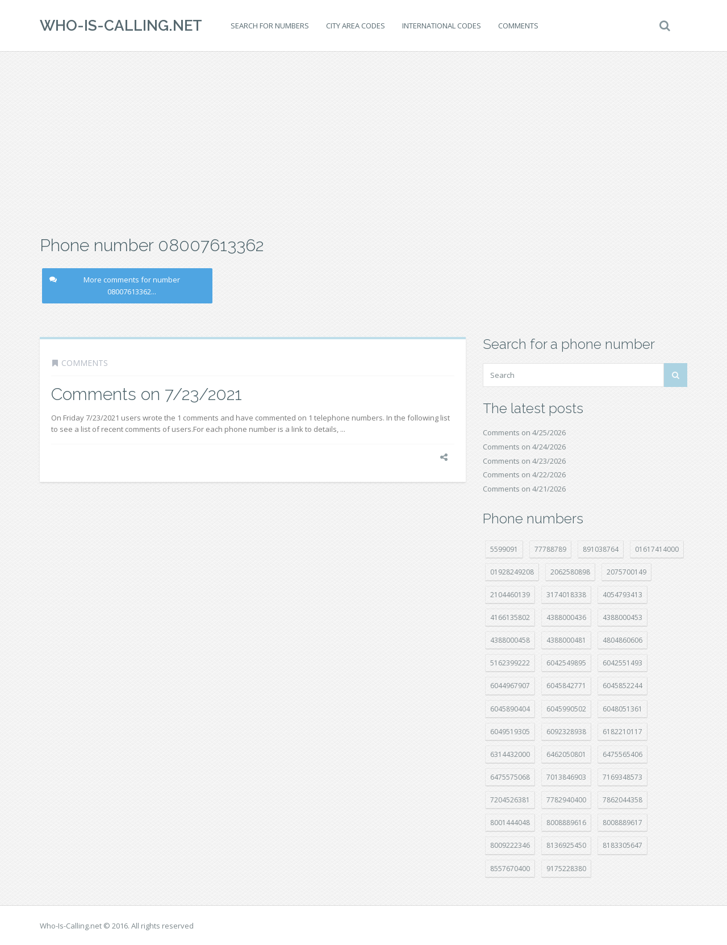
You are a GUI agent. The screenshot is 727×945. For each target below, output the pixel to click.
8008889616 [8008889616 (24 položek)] (566, 822)
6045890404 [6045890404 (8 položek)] (510, 709)
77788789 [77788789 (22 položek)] (550, 549)
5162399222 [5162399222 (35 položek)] (510, 663)
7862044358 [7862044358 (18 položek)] (622, 800)
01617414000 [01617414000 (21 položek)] (657, 549)
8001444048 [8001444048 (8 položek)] (510, 822)
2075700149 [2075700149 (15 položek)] (626, 572)
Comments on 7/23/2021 (146, 394)
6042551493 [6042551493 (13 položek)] (622, 663)
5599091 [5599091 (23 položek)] (504, 549)
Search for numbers (270, 25)
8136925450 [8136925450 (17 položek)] (566, 845)
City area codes (355, 25)
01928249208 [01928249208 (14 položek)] (512, 572)
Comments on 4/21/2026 (524, 489)
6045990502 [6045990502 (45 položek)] (566, 709)
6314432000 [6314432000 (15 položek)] (510, 754)
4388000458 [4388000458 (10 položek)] (510, 640)
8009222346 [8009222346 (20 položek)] (510, 845)
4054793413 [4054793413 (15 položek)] (622, 595)
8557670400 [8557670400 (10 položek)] (510, 868)
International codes (441, 25)
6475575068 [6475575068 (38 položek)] (510, 777)
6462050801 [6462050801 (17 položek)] (566, 754)
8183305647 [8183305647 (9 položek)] (622, 845)
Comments (518, 25)
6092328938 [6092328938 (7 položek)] (566, 731)
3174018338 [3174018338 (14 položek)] (566, 595)
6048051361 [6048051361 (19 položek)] (622, 709)
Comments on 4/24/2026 (524, 447)
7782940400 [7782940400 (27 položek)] (566, 800)
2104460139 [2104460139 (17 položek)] (510, 595)
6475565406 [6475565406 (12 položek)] (622, 754)
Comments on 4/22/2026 (524, 474)
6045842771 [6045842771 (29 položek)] (566, 685)
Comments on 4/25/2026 (524, 432)
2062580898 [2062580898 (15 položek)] (570, 572)
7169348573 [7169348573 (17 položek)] (622, 777)
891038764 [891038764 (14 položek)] (601, 549)
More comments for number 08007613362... (114, 285)
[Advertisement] (363, 142)
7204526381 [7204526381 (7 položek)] (510, 800)
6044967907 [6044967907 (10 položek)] (510, 685)
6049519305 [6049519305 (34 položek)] (510, 731)
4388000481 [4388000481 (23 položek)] (566, 640)
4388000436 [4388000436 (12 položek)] (566, 617)
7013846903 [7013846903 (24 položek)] (566, 777)
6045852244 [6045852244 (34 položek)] (622, 685)
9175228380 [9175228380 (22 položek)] (566, 868)
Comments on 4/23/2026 (524, 461)
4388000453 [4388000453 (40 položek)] (622, 617)
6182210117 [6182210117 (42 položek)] (622, 731)
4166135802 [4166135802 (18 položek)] (510, 617)
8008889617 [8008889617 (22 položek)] (622, 822)
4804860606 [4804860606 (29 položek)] (622, 640)
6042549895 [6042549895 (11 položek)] (566, 663)
